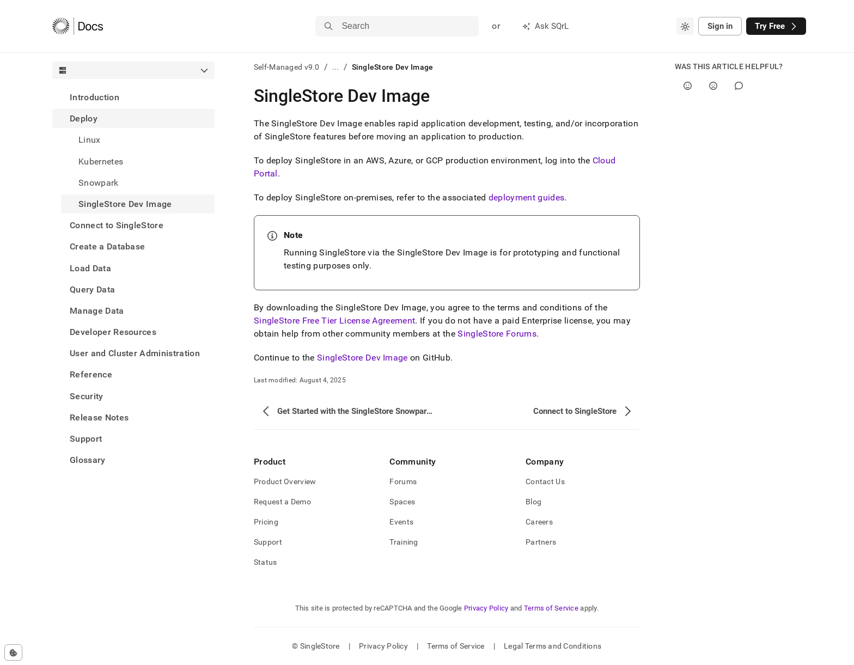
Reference (91, 374)
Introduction (94, 97)
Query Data (92, 289)
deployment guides (526, 197)
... (335, 67)
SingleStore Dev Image (362, 357)
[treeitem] (133, 97)
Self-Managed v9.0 (287, 67)
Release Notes (99, 417)
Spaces (402, 501)
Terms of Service (551, 608)
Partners (541, 542)
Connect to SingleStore (116, 225)
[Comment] (739, 85)
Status (265, 562)
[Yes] (687, 85)
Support (86, 439)
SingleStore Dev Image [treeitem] (125, 204)
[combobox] (685, 26)
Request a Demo (282, 501)
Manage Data (97, 311)
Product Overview (285, 481)
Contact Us (545, 481)
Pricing (266, 521)
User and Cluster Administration (135, 353)
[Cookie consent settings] (13, 652)
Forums (403, 481)
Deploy (83, 118)
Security (86, 396)
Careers (539, 521)
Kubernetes (100, 161)
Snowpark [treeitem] (98, 183)
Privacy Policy (486, 608)
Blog (533, 501)
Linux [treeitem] (89, 140)
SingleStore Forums (496, 333)
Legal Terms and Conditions (552, 646)
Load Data (90, 268)
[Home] (77, 26)
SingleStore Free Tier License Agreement (334, 320)
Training (403, 542)
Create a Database (107, 246)
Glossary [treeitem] (88, 460)
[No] (713, 85)
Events (401, 521)
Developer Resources (113, 332)
